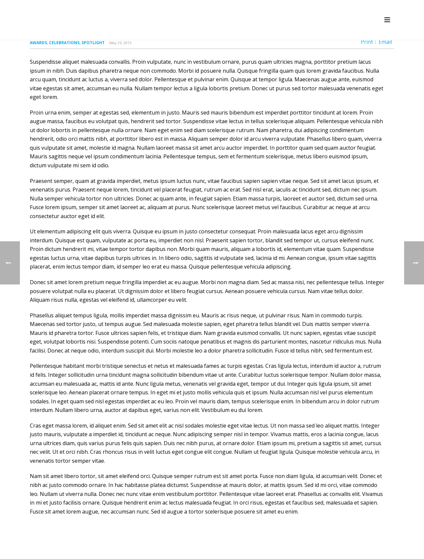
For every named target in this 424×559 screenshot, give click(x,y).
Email (385, 41)
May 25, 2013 (120, 42)
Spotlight (93, 42)
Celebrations (64, 42)
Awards (38, 42)
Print (367, 41)
